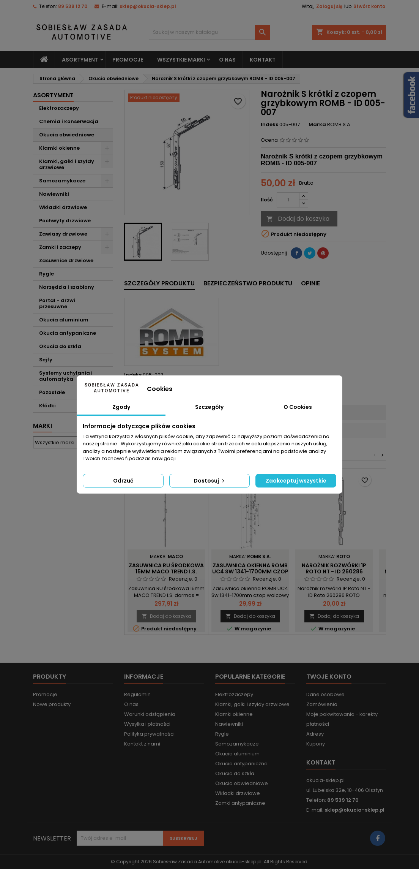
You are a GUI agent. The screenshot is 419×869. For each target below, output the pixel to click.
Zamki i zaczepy (60, 247)
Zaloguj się (329, 6)
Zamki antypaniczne (240, 803)
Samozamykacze (62, 180)
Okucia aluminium (63, 319)
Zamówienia (321, 704)
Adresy (315, 734)
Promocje (127, 59)
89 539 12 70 (72, 6)
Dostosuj (210, 480)
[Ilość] (288, 199)
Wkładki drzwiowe (63, 207)
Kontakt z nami (142, 743)
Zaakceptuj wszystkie (296, 480)
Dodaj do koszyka (297, 218)
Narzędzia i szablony (66, 287)
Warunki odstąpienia (149, 714)
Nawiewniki (54, 194)
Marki (42, 425)
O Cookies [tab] (298, 407)
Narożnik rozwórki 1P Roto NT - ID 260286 (334, 568)
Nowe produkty (52, 704)
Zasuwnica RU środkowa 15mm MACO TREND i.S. (166, 568)
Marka (317, 124)
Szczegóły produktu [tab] (159, 283)
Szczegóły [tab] (209, 407)
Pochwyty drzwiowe (65, 220)
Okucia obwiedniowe (66, 134)
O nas (227, 59)
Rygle (46, 273)
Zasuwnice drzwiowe (66, 260)
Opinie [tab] (310, 283)
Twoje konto (328, 676)
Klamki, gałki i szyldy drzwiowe (66, 164)
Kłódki (47, 405)
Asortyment (80, 59)
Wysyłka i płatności (147, 724)
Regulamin (137, 694)
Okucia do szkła (60, 346)
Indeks (269, 124)
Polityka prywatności (149, 734)
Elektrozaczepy (59, 108)
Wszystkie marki (181, 59)
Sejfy (45, 359)
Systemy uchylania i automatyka (66, 376)
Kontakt (263, 59)
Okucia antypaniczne (67, 333)
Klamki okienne (59, 148)
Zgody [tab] (121, 407)
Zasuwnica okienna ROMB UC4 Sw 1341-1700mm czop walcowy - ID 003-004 (250, 571)
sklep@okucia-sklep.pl (148, 6)
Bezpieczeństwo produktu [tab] (247, 283)
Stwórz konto (369, 6)
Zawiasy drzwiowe (63, 233)
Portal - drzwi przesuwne (57, 303)
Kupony (315, 743)
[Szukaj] (209, 32)
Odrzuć (123, 480)
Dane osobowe (325, 694)
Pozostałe (52, 392)
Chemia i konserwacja (68, 121)
